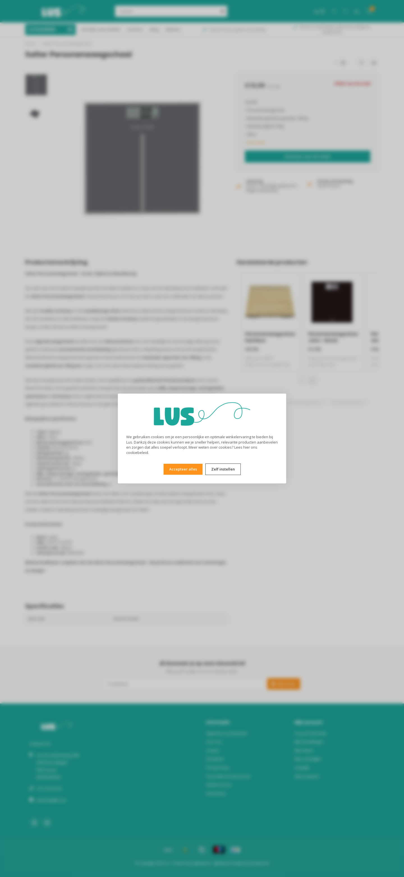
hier (246, 447)
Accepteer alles (183, 469)
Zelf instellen (223, 469)
